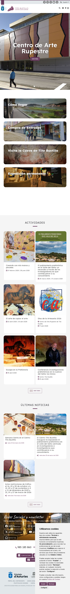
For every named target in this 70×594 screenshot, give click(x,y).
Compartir (6, 443)
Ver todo (36, 504)
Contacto (34, 583)
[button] (66, 2)
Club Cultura (24, 555)
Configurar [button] (44, 587)
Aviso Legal (31, 581)
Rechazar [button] (51, 584)
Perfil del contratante (16, 581)
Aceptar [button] (43, 584)
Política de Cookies (53, 579)
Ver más (35, 59)
